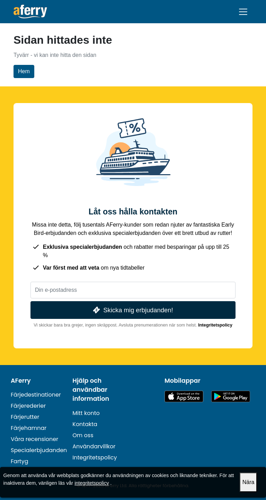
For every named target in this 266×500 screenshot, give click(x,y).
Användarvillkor (93, 446)
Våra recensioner (34, 439)
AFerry (21, 380)
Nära (248, 482)
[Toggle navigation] (243, 11)
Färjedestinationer (36, 395)
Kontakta (84, 424)
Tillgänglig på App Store (184, 396)
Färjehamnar (28, 428)
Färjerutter (25, 417)
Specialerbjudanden (39, 450)
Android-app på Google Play (230, 396)
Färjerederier (28, 406)
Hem (24, 71)
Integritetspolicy (215, 325)
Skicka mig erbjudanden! (132, 310)
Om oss (82, 435)
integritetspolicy (91, 483)
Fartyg (19, 461)
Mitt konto (85, 413)
